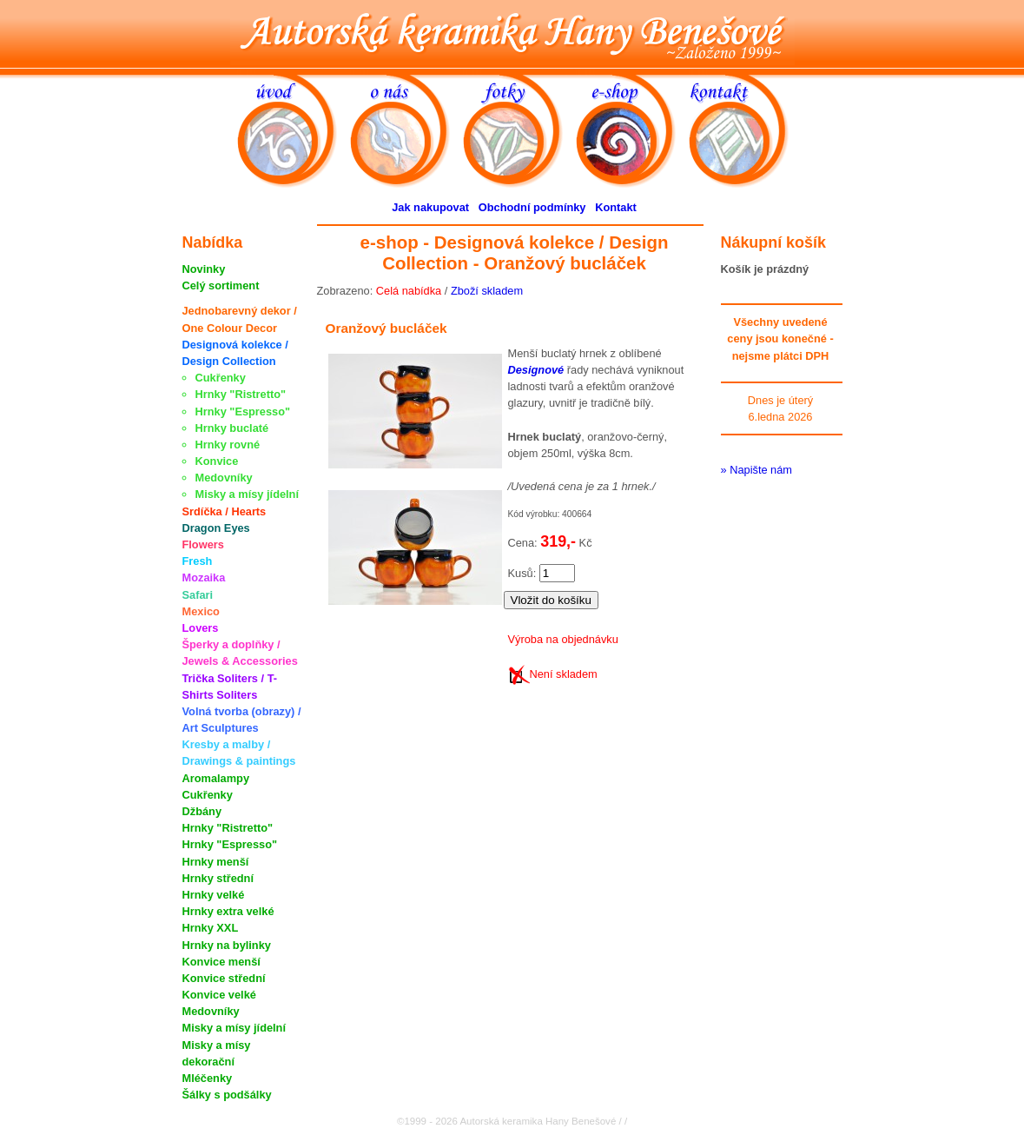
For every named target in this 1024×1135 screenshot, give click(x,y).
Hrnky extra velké (228, 911)
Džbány (202, 811)
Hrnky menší (215, 861)
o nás (406, 129)
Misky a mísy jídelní (247, 494)
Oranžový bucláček (386, 328)
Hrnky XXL (210, 927)
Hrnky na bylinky (226, 945)
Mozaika (204, 577)
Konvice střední (224, 978)
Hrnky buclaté (232, 428)
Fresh (197, 561)
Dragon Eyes (216, 527)
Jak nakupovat (430, 207)
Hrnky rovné (228, 444)
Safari (198, 594)
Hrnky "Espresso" (243, 411)
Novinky (204, 268)
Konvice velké (219, 994)
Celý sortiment (221, 285)
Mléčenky (207, 1078)
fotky (519, 129)
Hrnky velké (213, 894)
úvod (293, 129)
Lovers (200, 627)
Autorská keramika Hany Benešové (512, 32)
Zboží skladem (487, 290)
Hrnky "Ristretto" (241, 394)
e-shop (632, 129)
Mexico (201, 611)
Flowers (203, 544)
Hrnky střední (218, 878)
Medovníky (224, 477)
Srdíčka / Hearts (224, 511)
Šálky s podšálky (227, 1094)
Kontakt (616, 207)
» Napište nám (757, 469)
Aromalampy (216, 778)
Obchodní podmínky (532, 207)
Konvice (217, 461)
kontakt (745, 129)
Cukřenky (220, 377)
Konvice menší (221, 961)
